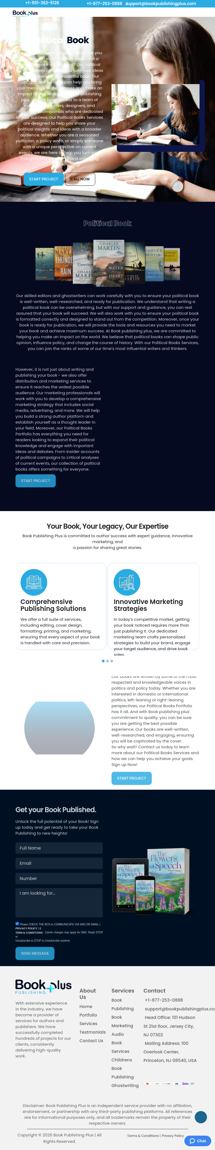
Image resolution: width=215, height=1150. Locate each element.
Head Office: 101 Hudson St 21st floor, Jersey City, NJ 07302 (169, 1026)
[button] (103, 661)
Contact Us (91, 1041)
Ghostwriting (125, 1086)
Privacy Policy (173, 1136)
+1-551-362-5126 (41, 3)
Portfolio (88, 1015)
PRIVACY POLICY (26, 940)
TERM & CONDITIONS (29, 944)
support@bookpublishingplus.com (160, 3)
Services (88, 1024)
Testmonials (92, 1032)
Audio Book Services (120, 1043)
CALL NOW (80, 179)
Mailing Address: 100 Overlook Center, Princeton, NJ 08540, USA (170, 1052)
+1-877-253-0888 (103, 3)
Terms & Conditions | (144, 1136)
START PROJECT (43, 179)
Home (85, 1007)
